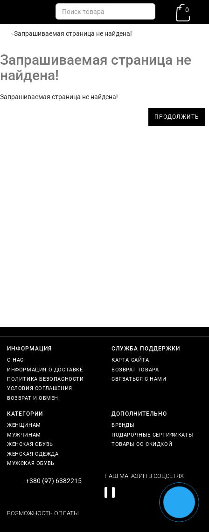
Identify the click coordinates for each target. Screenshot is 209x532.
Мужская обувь (31, 463)
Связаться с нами (139, 379)
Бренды (123, 425)
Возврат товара (135, 370)
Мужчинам (24, 435)
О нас (15, 360)
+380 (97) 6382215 (54, 481)
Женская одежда (32, 454)
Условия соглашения (39, 388)
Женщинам (24, 425)
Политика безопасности (45, 379)
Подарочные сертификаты (152, 435)
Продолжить (176, 117)
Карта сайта (130, 360)
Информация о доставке (45, 370)
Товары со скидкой (141, 444)
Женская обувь (30, 444)
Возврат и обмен (32, 398)
